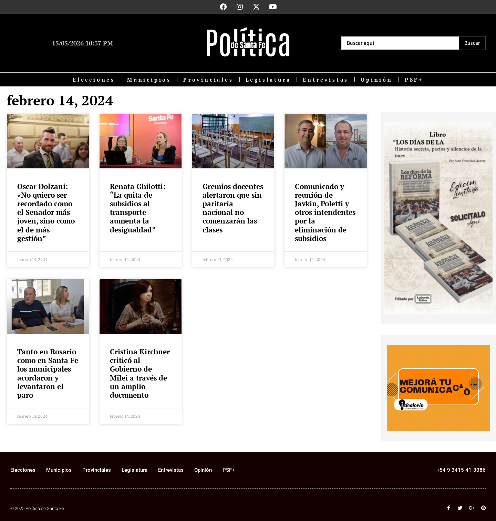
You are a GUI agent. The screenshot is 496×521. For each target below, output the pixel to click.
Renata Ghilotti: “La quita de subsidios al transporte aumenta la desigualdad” (137, 208)
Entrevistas (326, 79)
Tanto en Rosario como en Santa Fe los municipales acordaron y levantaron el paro (47, 373)
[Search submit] (472, 43)
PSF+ (414, 79)
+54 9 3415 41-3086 (461, 470)
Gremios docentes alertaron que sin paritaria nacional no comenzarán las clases (233, 208)
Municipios (149, 79)
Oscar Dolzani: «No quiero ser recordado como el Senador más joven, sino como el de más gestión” (46, 212)
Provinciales (208, 79)
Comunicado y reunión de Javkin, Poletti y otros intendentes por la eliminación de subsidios (325, 212)
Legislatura (268, 79)
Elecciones (94, 79)
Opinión (377, 79)
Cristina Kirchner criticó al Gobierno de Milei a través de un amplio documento (140, 373)
